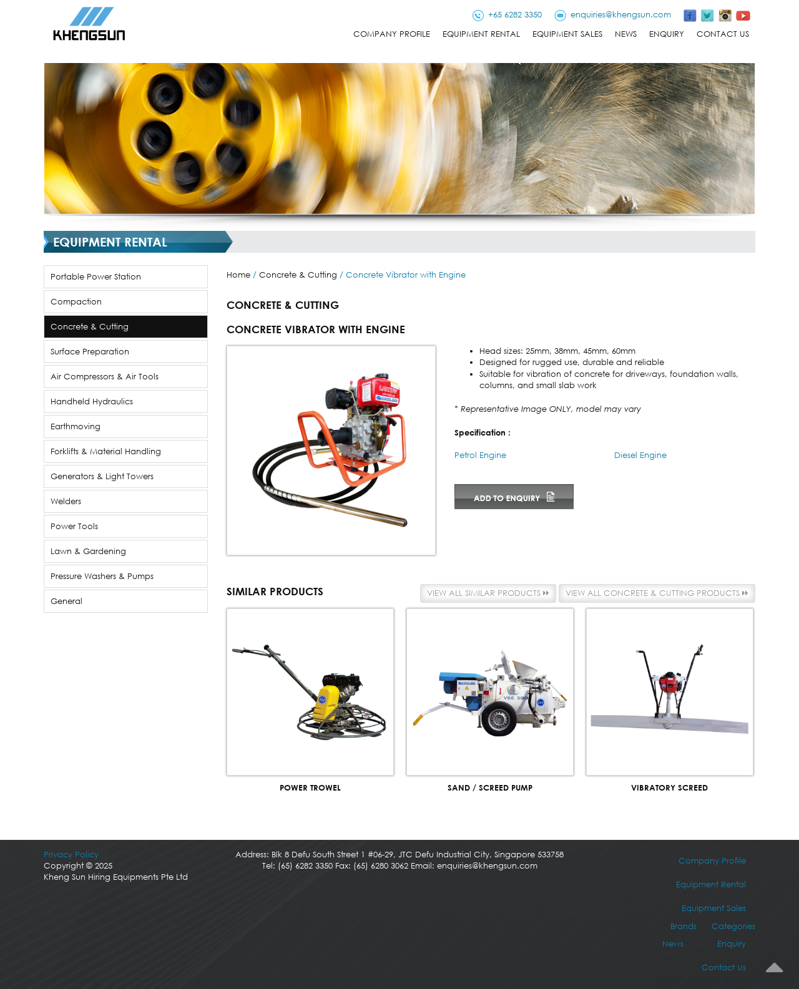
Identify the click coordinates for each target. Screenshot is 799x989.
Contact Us (723, 34)
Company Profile (391, 34)
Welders (66, 501)
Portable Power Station (96, 276)
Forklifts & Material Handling (106, 451)
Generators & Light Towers (102, 476)
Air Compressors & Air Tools (105, 376)
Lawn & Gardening (88, 551)
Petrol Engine (480, 455)
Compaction (76, 301)
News (626, 34)
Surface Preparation (90, 351)
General (66, 601)
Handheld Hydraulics (92, 401)
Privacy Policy (71, 854)
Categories (733, 926)
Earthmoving (75, 426)
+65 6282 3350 (515, 14)
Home (238, 275)
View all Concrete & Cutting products (657, 593)
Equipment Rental (481, 34)
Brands (683, 926)
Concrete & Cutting (90, 326)
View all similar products (488, 593)
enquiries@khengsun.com (621, 14)
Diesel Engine (640, 455)
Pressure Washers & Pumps (102, 576)
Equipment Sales (567, 34)
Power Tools (74, 526)
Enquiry (666, 34)
